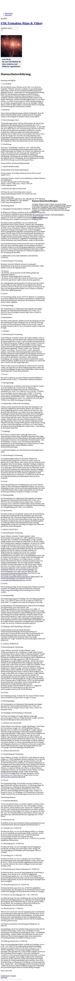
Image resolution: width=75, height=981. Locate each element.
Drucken (13, 976)
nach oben (4, 977)
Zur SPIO (4, 18)
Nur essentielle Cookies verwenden (41, 214)
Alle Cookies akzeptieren (57, 214)
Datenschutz (8, 13)
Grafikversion (5, 976)
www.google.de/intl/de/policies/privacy (13, 580)
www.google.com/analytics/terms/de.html (14, 573)
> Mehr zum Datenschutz (40, 217)
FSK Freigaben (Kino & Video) (21, 23)
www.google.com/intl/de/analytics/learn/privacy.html (17, 576)
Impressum (8, 15)
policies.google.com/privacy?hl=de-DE (13, 777)
